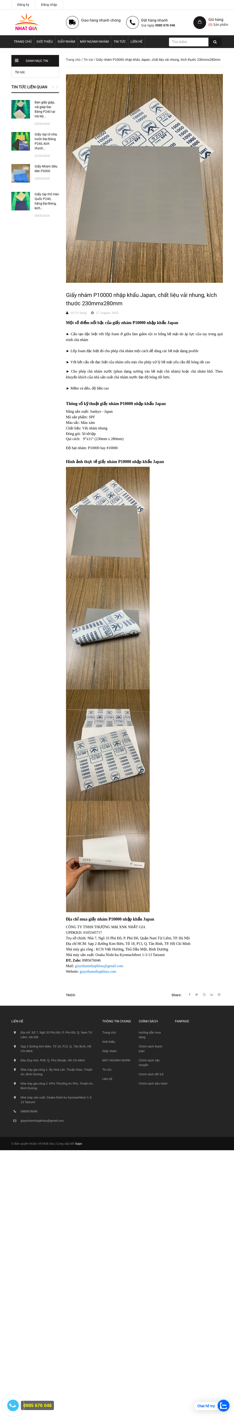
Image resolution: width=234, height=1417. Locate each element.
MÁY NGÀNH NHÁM (94, 41)
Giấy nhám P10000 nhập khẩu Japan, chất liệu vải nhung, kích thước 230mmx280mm (141, 299)
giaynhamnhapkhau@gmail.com (99, 966)
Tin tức (120, 41)
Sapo (78, 1143)
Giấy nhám (66, 41)
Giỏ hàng (215, 19)
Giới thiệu (44, 41)
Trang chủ (23, 41)
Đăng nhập (49, 4)
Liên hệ (136, 41)
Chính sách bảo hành (153, 1083)
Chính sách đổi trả (151, 1074)
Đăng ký (23, 4)
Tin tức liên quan (29, 87)
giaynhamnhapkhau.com (98, 971)
